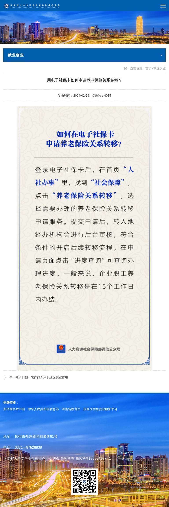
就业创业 (159, 68)
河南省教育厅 (71, 409)
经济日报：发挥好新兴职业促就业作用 (42, 377)
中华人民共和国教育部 (43, 409)
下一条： (9, 377)
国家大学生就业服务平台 (100, 409)
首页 (148, 68)
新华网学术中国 (14, 409)
